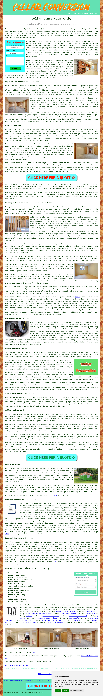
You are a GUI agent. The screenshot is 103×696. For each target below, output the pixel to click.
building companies (79, 553)
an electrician (29, 622)
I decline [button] (65, 690)
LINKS (74, 13)
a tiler (29, 616)
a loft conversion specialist (38, 614)
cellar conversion (67, 310)
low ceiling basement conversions (60, 523)
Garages (47, 680)
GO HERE (54, 495)
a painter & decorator (51, 620)
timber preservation (51, 616)
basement (63, 107)
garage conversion (55, 622)
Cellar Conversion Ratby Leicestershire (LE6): (25, 29)
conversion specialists (39, 140)
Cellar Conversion (38, 680)
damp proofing (74, 618)
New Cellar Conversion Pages (18, 680)
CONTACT (86, 13)
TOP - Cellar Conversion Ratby (17, 665)
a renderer (26, 620)
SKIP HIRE (91, 614)
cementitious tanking (34, 523)
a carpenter (90, 611)
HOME (69, 13)
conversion (60, 29)
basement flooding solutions (47, 618)
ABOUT (80, 13)
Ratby (77, 297)
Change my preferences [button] (76, 690)
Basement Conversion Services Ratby (27, 568)
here (54, 562)
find (11, 542)
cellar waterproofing (14, 519)
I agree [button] (58, 690)
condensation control (78, 616)
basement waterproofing (36, 519)
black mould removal (69, 614)
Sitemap (6, 680)
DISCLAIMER (93, 13)
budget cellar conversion (80, 512)
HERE (7, 534)
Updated (29, 680)
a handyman (76, 620)
